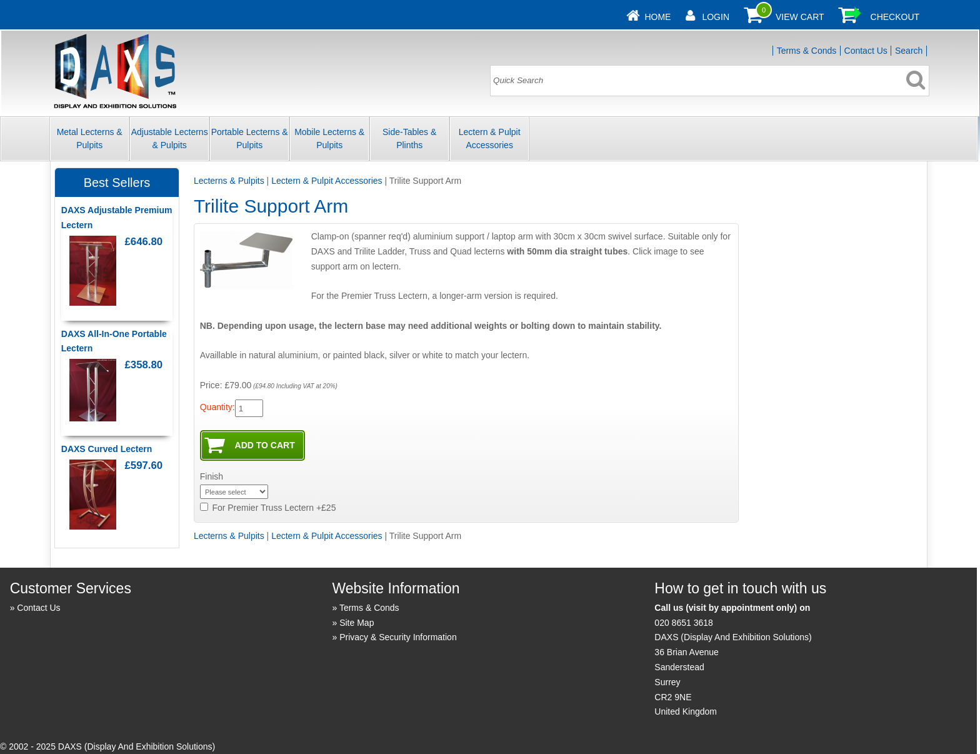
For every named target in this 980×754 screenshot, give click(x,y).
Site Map (356, 623)
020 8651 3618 (683, 623)
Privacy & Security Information (398, 637)
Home (657, 17)
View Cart (800, 17)
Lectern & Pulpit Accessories (490, 138)
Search (908, 51)
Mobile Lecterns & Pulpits (329, 138)
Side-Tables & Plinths (409, 138)
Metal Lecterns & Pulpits (89, 138)
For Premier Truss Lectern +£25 (274, 508)
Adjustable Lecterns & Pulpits (169, 138)
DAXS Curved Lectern (106, 449)
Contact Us (866, 51)
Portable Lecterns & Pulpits (249, 138)
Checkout (895, 17)
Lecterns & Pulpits (229, 181)
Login (715, 17)
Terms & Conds (807, 51)
